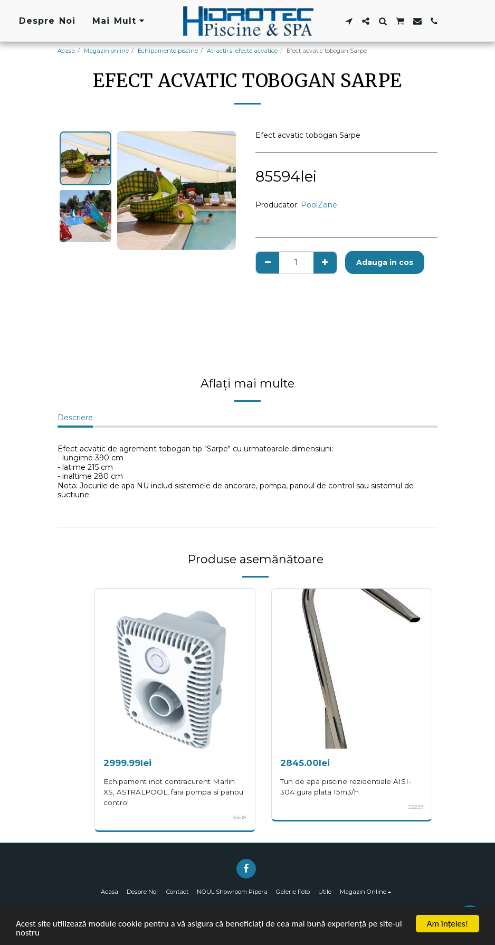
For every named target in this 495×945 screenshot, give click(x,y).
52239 (415, 807)
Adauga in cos (384, 262)
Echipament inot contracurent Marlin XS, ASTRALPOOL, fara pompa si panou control (173, 792)
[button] (349, 21)
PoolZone (319, 205)
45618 (239, 817)
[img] (175, 669)
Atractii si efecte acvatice (242, 50)
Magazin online (106, 50)
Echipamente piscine (168, 50)
